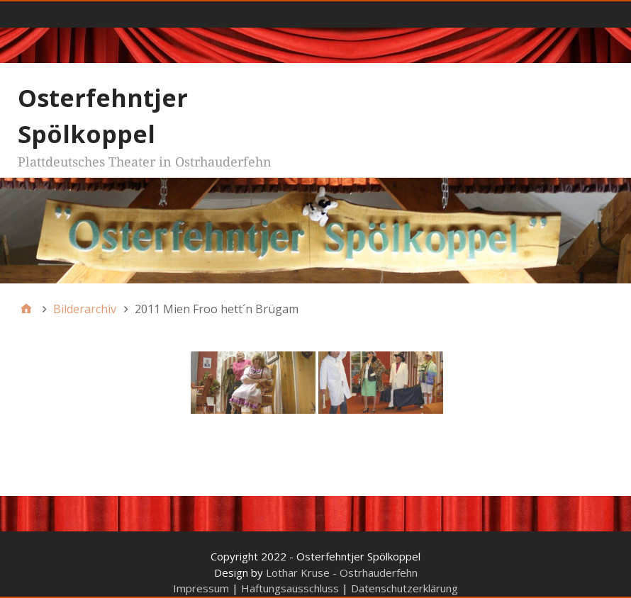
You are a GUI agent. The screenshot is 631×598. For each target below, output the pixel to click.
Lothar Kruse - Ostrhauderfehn (342, 572)
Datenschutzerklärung (404, 588)
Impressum (201, 588)
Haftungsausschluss (290, 588)
